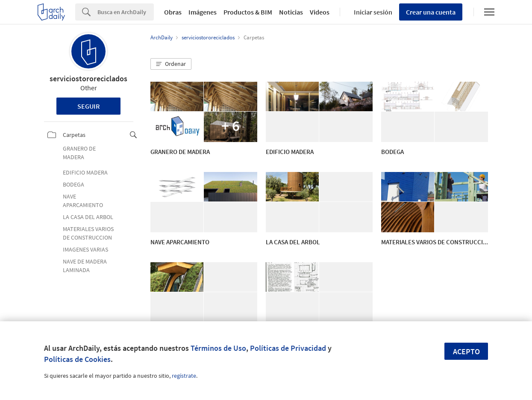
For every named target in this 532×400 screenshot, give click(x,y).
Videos (319, 12)
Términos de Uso (218, 348)
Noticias (291, 12)
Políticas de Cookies (77, 359)
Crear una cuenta (431, 12)
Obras (173, 12)
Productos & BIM (247, 12)
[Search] (125, 12)
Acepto (466, 351)
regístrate (184, 375)
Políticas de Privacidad (288, 348)
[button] (170, 64)
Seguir (88, 106)
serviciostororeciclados (88, 78)
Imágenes (202, 12)
